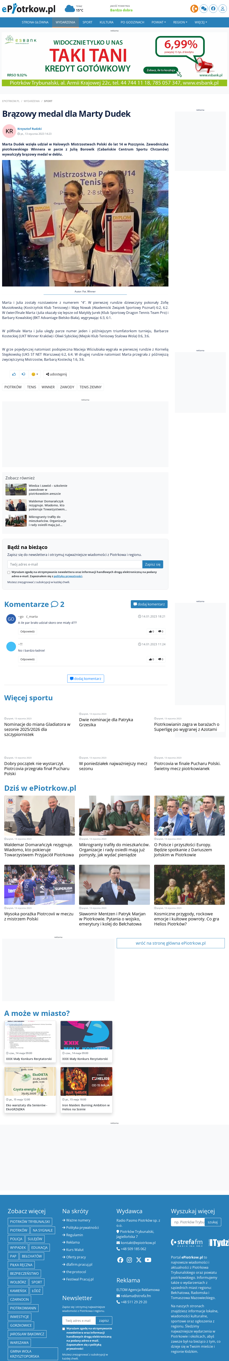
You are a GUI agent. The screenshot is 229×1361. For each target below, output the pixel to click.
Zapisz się (152, 553)
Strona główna (35, 22)
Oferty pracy (76, 1235)
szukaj (213, 1200)
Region (179, 22)
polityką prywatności (68, 565)
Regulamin (74, 1213)
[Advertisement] (85, 423)
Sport (87, 22)
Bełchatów (32, 1235)
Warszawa (19, 1321)
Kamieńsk (18, 1269)
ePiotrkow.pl (11, 101)
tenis (31, 376)
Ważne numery (78, 1199)
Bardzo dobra (121, 10)
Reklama (73, 1221)
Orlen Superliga (24, 1343)
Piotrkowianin (23, 1286)
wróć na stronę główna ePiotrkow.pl (171, 922)
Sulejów (35, 1217)
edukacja (39, 1226)
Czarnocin (19, 1278)
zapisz (104, 1299)
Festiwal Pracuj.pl (80, 1258)
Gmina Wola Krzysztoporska (24, 1332)
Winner (48, 376)
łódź (36, 1269)
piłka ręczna (21, 1243)
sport (37, 1261)
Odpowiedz (27, 620)
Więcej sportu (29, 686)
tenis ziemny (91, 376)
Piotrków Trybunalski (30, 1200)
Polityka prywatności (82, 1206)
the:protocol (76, 1250)
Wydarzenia (65, 22)
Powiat (157, 22)
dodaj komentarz (149, 593)
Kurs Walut (75, 1228)
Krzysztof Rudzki (29, 129)
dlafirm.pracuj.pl (79, 1243)
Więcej (200, 22)
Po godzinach (132, 22)
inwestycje (19, 1295)
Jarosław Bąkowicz (27, 1312)
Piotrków (13, 376)
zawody (67, 376)
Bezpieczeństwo (24, 1252)
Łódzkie (17, 1352)
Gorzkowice (21, 1304)
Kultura (106, 22)
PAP (13, 1235)
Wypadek (18, 1226)
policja (16, 1217)
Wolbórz (18, 1261)
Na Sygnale (43, 1209)
